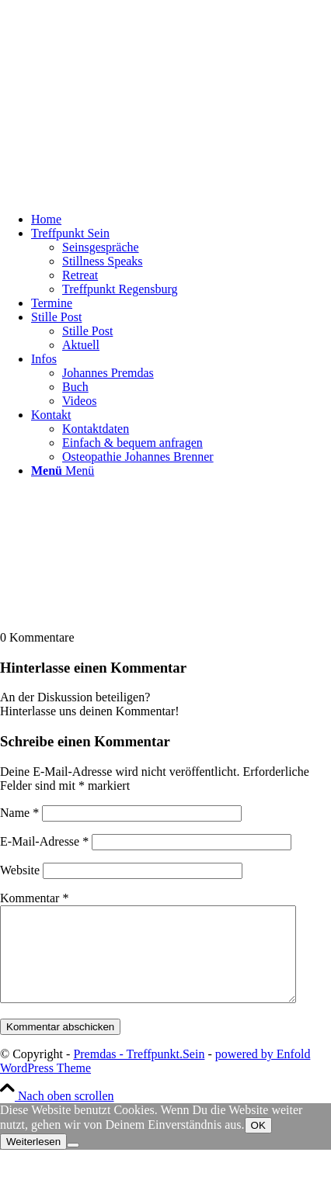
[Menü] (62, 470)
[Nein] (73, 1163)
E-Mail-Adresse (44, 841)
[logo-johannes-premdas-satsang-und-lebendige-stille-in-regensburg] (116, 192)
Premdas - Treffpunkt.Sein (138, 1072)
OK (258, 1144)
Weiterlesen (33, 1160)
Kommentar (34, 898)
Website (20, 870)
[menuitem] (181, 220)
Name (19, 812)
